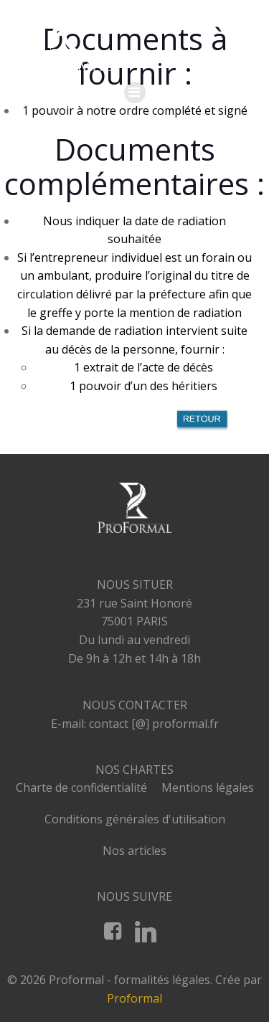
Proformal (134, 998)
